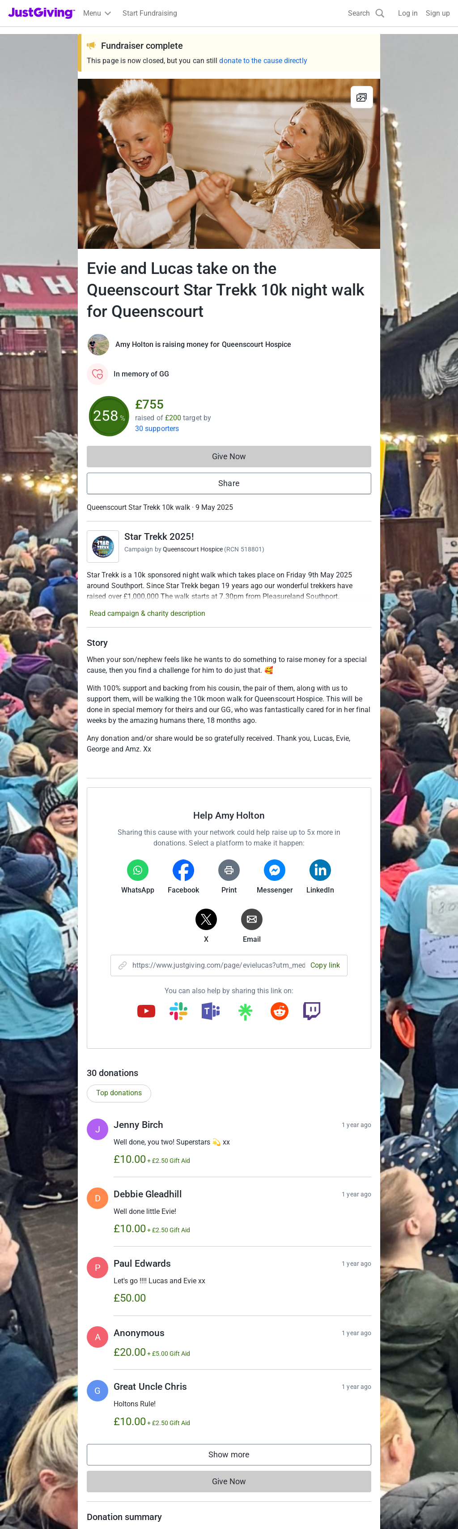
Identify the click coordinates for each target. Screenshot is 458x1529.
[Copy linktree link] (245, 1014)
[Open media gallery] (229, 164)
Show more (237, 1457)
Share (228, 483)
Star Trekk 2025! (159, 536)
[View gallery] (362, 97)
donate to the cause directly (263, 60)
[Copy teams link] (211, 1012)
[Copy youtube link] (146, 1012)
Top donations (119, 1093)
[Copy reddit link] (279, 1012)
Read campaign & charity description (147, 613)
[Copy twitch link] (312, 1012)
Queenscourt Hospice (193, 549)
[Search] (366, 13)
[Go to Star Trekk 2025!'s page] (103, 546)
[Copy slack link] (178, 1012)
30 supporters (157, 428)
